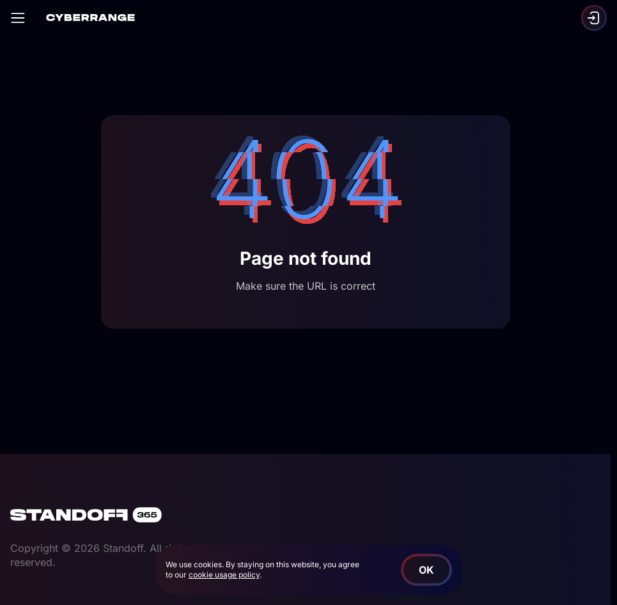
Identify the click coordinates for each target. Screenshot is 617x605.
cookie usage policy (224, 574)
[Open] (18, 18)
